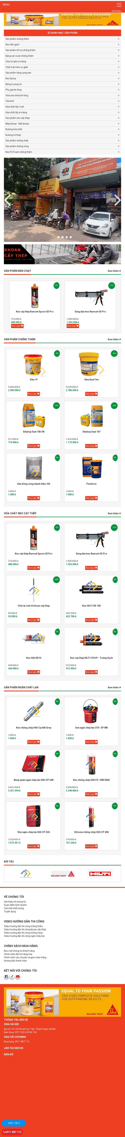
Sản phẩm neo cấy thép (18, 118)
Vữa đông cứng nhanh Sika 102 (33, 484)
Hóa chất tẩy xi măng (16, 112)
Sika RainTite (91, 379)
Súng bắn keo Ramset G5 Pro (90, 311)
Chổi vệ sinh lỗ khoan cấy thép (34, 605)
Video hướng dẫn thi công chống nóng (23, 932)
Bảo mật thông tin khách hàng (19, 951)
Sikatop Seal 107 (91, 431)
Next (7, 199)
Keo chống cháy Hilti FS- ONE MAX (91, 780)
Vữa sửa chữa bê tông (17, 95)
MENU (6, 4)
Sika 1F (34, 379)
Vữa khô (10, 101)
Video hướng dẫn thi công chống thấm (23, 926)
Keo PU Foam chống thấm (19, 152)
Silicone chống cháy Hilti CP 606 (91, 832)
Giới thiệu (116, 11)
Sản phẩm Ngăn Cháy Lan (21, 687)
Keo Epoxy (11, 78)
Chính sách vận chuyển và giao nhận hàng (25, 957)
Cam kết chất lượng (14, 908)
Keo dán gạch (12, 44)
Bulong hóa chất (14, 129)
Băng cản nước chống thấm (20, 56)
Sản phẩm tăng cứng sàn (18, 72)
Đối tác (9, 861)
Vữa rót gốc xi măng (16, 61)
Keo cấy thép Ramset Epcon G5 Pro (35, 311)
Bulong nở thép (13, 135)
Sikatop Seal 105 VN (33, 431)
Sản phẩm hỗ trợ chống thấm (20, 50)
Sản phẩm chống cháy (17, 140)
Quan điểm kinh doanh (15, 905)
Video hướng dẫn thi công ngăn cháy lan (24, 936)
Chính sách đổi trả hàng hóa (18, 954)
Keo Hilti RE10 (33, 658)
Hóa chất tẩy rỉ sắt (15, 106)
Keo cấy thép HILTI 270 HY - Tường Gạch (91, 658)
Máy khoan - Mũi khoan (17, 123)
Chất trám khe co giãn (17, 67)
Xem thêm (114, 271)
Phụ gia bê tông (13, 89)
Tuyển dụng (10, 911)
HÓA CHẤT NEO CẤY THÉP (20, 513)
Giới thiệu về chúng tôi (15, 901)
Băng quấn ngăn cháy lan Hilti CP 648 (33, 780)
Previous (118, 199)
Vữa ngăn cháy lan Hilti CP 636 (33, 832)
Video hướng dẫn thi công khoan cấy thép (25, 929)
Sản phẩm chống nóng (17, 146)
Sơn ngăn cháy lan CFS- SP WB (91, 727)
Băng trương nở (13, 84)
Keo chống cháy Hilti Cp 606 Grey (33, 727)
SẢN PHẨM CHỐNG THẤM (19, 339)
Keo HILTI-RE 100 (91, 605)
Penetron (91, 484)
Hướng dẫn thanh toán (15, 960)
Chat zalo (14, 1123)
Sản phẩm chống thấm (17, 39)
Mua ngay (17, 326)
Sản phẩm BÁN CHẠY (17, 270)
